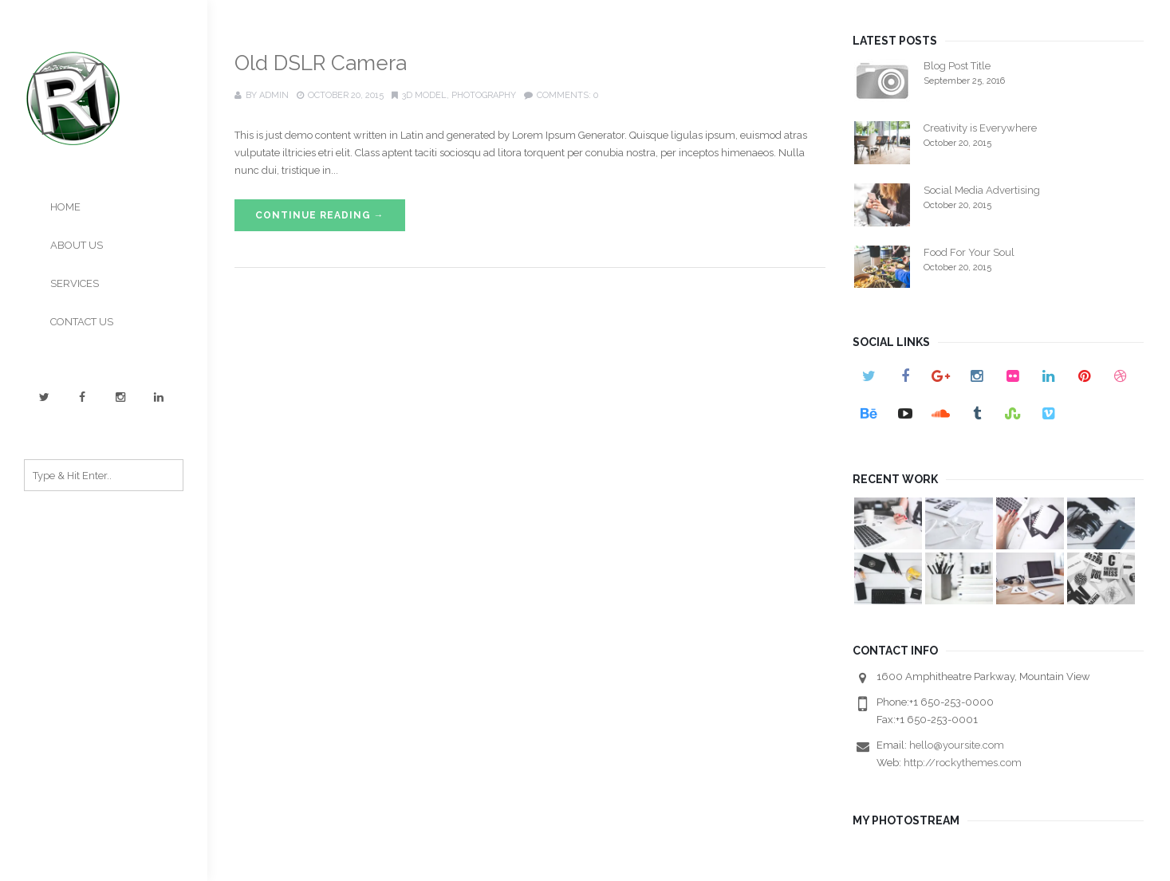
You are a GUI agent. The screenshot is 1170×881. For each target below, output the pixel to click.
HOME (65, 207)
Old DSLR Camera (320, 63)
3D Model (424, 95)
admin (274, 95)
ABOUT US (76, 245)
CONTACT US (81, 322)
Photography (483, 95)
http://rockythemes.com (963, 763)
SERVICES (74, 283)
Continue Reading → (319, 215)
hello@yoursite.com (956, 745)
